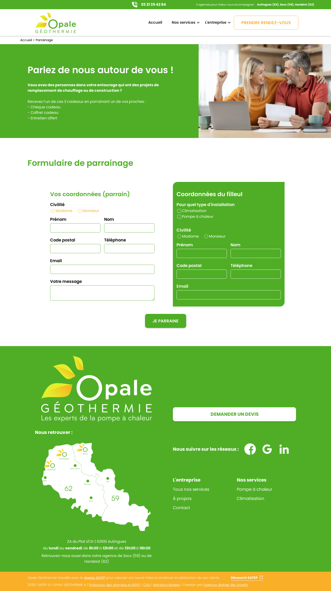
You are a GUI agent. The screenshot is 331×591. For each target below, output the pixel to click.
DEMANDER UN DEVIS (235, 414)
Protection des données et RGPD (114, 584)
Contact (181, 508)
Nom (109, 219)
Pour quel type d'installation (206, 204)
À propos (182, 498)
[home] (56, 22)
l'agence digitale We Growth (225, 584)
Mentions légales (166, 584)
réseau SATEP (94, 577)
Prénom (58, 219)
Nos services (251, 480)
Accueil (155, 22)
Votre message (66, 281)
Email (56, 261)
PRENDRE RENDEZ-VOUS (266, 23)
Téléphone (115, 240)
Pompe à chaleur (254, 489)
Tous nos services (191, 489)
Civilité (57, 204)
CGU (146, 584)
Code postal (62, 240)
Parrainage (44, 40)
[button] (184, 22)
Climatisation (250, 498)
